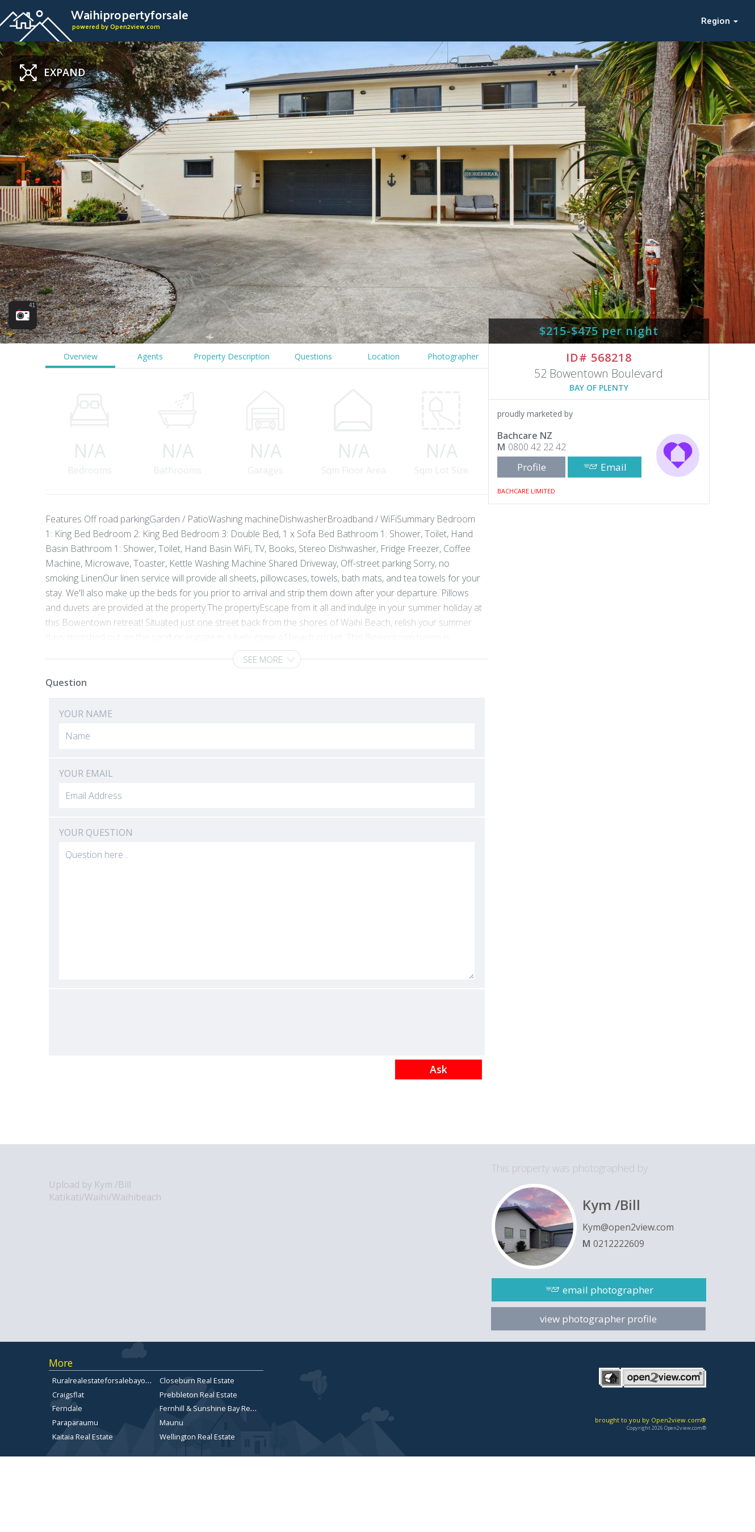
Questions (313, 356)
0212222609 (618, 1243)
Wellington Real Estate (197, 1436)
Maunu (171, 1422)
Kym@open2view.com (628, 1227)
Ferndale (67, 1408)
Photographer (453, 356)
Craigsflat (68, 1394)
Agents (150, 356)
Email (614, 467)
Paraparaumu (75, 1422)
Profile (531, 467)
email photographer (608, 1289)
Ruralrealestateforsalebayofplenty (110, 1380)
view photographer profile (598, 1318)
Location (383, 356)
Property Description (232, 356)
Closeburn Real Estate (197, 1380)
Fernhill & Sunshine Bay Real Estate (219, 1408)
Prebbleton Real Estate (198, 1394)
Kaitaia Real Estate (82, 1436)
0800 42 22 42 (537, 447)
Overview (81, 356)
